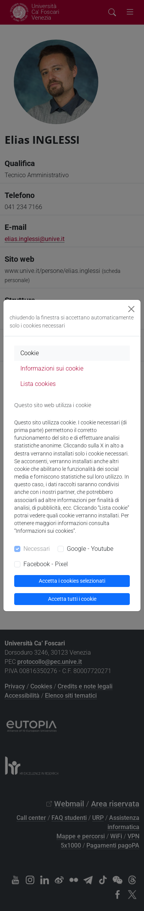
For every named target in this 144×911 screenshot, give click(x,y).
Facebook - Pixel (45, 564)
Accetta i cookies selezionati (72, 581)
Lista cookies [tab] (38, 383)
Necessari (36, 548)
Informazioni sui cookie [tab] (51, 368)
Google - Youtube (90, 548)
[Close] (131, 309)
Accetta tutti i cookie (72, 599)
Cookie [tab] (29, 353)
